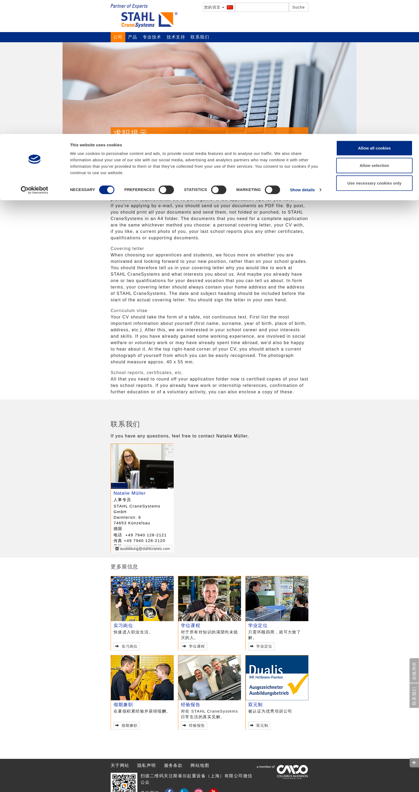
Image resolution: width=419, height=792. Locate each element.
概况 (118, 144)
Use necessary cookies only (374, 49)
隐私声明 (146, 765)
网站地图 (200, 765)
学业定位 (258, 625)
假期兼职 (123, 704)
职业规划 (139, 155)
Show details (302, 56)
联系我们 (137, 144)
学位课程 (190, 625)
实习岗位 (123, 625)
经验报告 (190, 704)
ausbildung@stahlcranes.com (144, 549)
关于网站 (120, 765)
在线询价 (414, 671)
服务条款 (173, 765)
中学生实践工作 (168, 155)
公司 (121, 155)
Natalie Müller (130, 493)
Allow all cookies (374, 14)
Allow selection (374, 31)
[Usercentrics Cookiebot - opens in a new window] (34, 56)
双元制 (255, 704)
